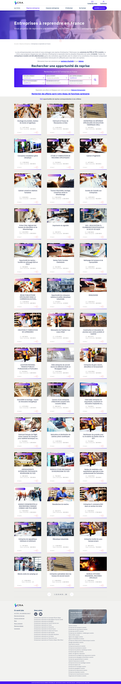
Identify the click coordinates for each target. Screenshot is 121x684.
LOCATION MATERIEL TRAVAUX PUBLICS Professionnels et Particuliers (28, 367)
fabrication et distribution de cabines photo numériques (60, 435)
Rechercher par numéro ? (76, 81)
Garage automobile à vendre (76, 642)
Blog (15, 621)
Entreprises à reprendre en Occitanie (44, 636)
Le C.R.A (17, 8)
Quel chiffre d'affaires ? (75, 76)
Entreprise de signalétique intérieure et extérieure (28, 540)
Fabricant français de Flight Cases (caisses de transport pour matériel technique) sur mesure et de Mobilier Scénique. (28, 438)
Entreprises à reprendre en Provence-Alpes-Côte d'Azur (49, 640)
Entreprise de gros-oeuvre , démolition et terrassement (93, 366)
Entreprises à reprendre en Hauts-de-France (46, 630)
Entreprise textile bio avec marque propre (93, 540)
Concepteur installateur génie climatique (28, 157)
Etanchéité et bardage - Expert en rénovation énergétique (27, 401)
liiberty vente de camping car (28, 574)
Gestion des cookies (61, 682)
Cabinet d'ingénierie (93, 156)
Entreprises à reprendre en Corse (43, 625)
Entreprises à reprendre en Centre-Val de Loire (46, 623)
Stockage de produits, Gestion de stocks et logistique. (27, 122)
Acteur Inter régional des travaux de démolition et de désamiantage (27, 227)
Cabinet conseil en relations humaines (27, 191)
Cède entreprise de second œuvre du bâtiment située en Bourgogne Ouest (61, 367)
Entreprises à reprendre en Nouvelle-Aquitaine (46, 634)
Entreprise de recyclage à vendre (77, 666)
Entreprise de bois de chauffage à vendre (79, 662)
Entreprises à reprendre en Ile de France (45, 628)
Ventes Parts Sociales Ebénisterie (60, 261)
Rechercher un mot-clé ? (52, 81)
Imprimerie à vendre (74, 644)
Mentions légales (18, 626)
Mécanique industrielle (60, 539)
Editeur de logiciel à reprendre (77, 653)
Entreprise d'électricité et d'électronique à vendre (82, 640)
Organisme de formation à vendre (77, 675)
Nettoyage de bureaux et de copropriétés (93, 261)
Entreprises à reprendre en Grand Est (44, 627)
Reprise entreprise (33, 8)
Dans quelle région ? (28, 76)
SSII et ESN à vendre (74, 635)
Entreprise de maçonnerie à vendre (78, 670)
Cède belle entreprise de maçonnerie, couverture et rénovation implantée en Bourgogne (93, 402)
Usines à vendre (73, 625)
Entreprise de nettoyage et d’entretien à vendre (81, 657)
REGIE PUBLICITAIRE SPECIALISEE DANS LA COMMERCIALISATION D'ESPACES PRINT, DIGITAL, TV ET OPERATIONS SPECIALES (28, 300)
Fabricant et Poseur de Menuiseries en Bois (60, 122)
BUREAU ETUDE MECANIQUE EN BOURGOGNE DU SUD (60, 470)
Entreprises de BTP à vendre (76, 631)
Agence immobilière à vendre (76, 638)
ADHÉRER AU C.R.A (99, 8)
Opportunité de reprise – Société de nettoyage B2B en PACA (28, 262)
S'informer (69, 8)
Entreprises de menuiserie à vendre (78, 629)
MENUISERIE (93, 295)
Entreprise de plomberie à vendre (77, 648)
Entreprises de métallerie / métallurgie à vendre (81, 633)
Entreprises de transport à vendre (77, 627)
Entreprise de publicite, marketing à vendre (80, 649)
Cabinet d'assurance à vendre (76, 661)
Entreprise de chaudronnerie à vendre (79, 674)
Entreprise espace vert (74, 664)
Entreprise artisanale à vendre (76, 672)
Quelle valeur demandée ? (30, 81)
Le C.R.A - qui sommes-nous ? (22, 613)
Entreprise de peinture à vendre (77, 646)
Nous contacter (18, 623)
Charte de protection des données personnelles (43, 682)
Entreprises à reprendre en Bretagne (44, 621)
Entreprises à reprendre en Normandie (44, 632)
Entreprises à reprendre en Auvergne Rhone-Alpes (47, 617)
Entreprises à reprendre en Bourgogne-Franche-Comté (48, 619)
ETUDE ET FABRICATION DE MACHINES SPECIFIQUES (60, 157)
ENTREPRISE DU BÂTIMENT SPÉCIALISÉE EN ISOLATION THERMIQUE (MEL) (93, 123)
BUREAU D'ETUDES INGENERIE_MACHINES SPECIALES (93, 576)
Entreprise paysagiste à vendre (77, 668)
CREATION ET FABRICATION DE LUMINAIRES (28, 331)
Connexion (17, 628)
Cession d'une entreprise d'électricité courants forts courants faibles (60, 402)
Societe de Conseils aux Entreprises (93, 191)
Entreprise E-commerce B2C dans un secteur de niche (93, 505)
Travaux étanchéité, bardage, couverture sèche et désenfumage (60, 192)
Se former (82, 8)
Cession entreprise (52, 8)
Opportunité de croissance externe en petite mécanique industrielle (60, 297)
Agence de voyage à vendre (76, 636)
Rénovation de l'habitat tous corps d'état (60, 331)
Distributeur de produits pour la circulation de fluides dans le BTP (93, 436)
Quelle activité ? (50, 76)
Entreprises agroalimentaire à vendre (78, 659)
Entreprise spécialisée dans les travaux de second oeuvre (60, 575)
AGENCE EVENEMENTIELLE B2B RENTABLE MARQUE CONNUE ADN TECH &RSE (27, 506)
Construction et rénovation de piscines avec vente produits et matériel (93, 332)
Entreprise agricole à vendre (76, 651)
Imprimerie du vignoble (60, 225)
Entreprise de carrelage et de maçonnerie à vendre (82, 655)
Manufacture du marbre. (60, 504)
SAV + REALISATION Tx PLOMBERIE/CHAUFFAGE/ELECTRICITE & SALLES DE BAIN (96, 227)
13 (66, 594)
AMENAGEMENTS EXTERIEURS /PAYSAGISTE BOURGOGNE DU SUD (27, 471)
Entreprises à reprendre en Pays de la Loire (45, 638)
